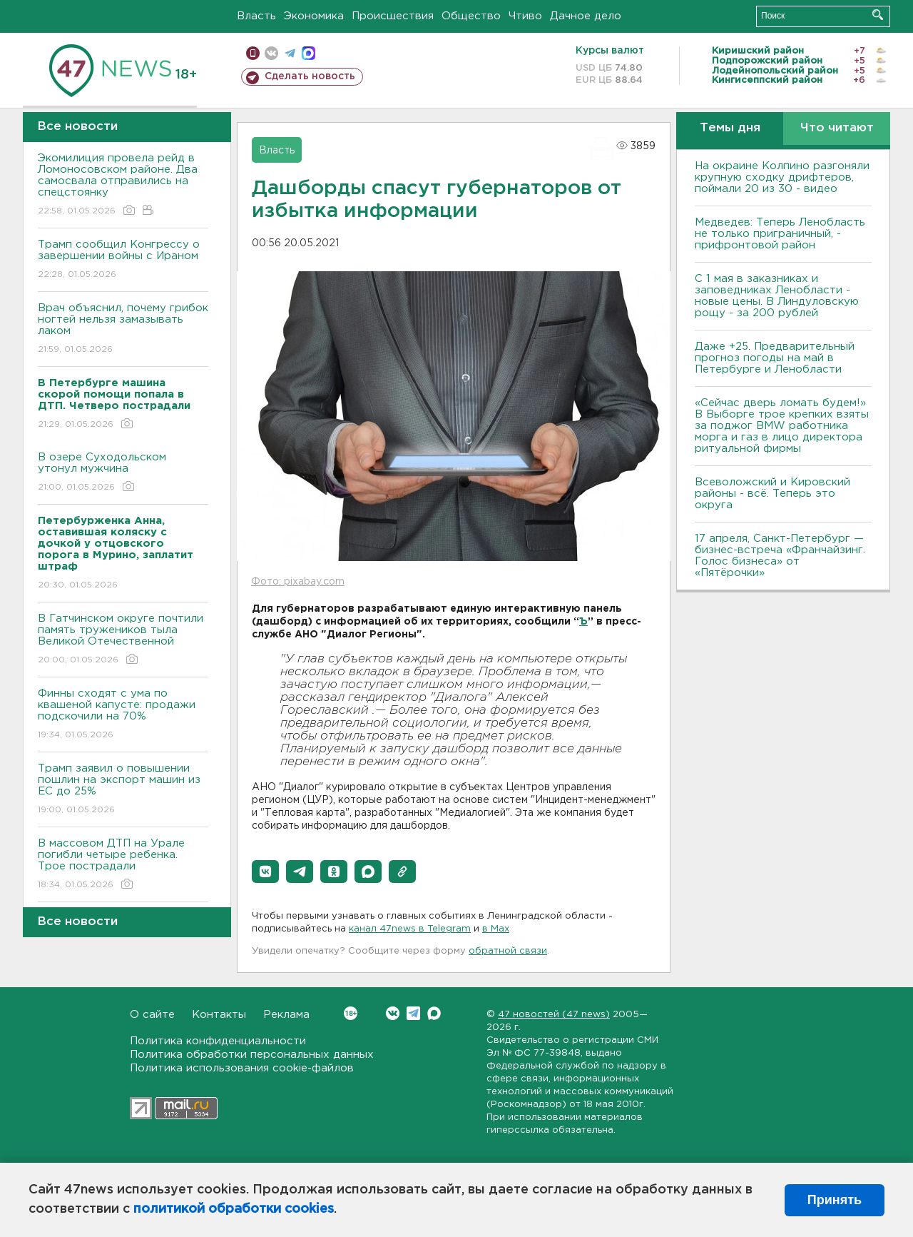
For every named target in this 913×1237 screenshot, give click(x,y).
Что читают (837, 128)
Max (434, 1013)
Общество (471, 16)
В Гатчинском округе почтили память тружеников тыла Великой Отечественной (123, 640)
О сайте (152, 1014)
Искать (877, 14)
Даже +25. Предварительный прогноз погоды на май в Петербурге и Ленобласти (775, 358)
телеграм (290, 53)
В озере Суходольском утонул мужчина (123, 473)
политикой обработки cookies (233, 1209)
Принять (834, 1200)
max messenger (308, 53)
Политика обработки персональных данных (252, 1054)
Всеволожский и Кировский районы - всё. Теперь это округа (772, 494)
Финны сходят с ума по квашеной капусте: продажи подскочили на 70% (123, 715)
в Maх (495, 929)
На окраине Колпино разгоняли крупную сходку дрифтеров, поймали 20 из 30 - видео (782, 177)
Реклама (286, 1014)
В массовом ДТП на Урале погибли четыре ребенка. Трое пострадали (123, 865)
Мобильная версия (253, 53)
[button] (265, 871)
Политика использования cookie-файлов (242, 1068)
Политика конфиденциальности (218, 1041)
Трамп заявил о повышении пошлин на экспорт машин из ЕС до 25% (123, 790)
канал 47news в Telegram (410, 929)
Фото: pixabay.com (298, 581)
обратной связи (508, 951)
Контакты (219, 1014)
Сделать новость (310, 76)
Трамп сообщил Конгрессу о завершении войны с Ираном (123, 260)
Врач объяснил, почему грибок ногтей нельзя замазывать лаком (123, 329)
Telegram (413, 1013)
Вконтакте (350, 1013)
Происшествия (393, 16)
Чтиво (525, 16)
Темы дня (730, 128)
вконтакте (271, 53)
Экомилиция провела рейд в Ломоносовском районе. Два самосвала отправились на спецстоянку (123, 185)
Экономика (314, 16)
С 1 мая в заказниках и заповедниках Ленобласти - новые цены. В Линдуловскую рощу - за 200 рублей (777, 296)
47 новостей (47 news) (554, 1015)
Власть (256, 16)
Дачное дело (585, 16)
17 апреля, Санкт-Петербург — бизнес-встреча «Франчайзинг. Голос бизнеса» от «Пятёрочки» (780, 555)
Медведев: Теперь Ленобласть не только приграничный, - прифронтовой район (780, 234)
